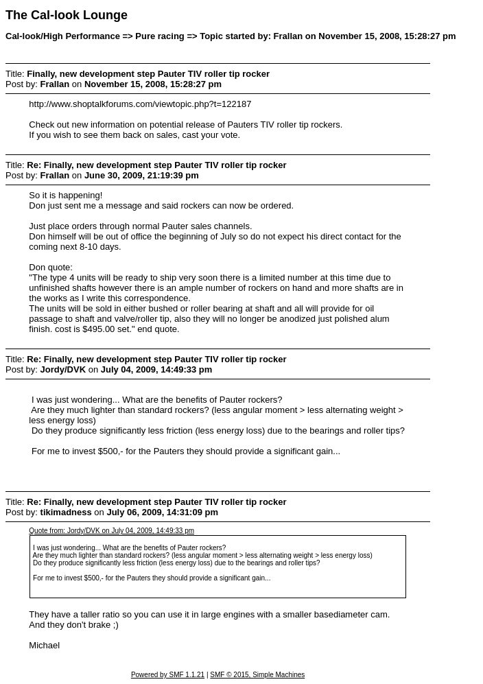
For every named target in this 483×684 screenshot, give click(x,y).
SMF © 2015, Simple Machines (257, 675)
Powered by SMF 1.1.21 (167, 675)
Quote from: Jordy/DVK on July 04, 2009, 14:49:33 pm (111, 530)
